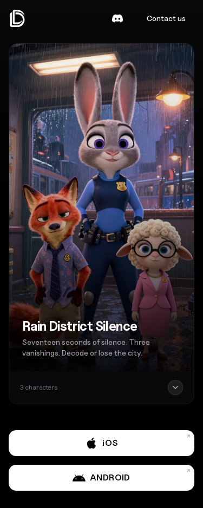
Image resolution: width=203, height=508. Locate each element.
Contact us (166, 18)
